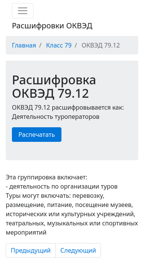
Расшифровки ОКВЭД (52, 25)
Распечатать (36, 134)
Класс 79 (58, 45)
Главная (24, 45)
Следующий (78, 250)
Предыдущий (31, 250)
